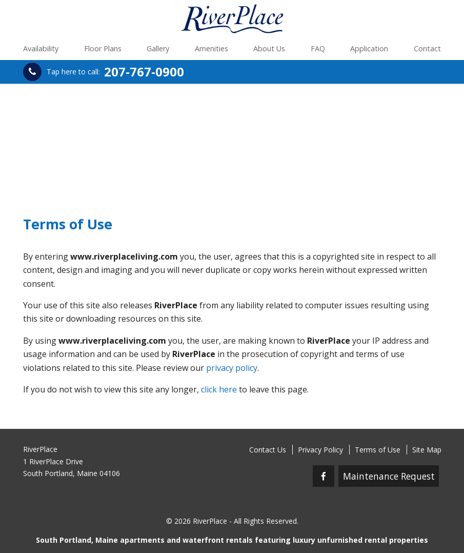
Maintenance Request (389, 476)
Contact (427, 48)
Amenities (211, 48)
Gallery (158, 48)
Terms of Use (377, 450)
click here (219, 389)
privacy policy (231, 367)
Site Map (426, 450)
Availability (40, 48)
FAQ (318, 48)
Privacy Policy (320, 450)
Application (369, 48)
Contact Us (267, 450)
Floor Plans (103, 48)
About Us (269, 48)
